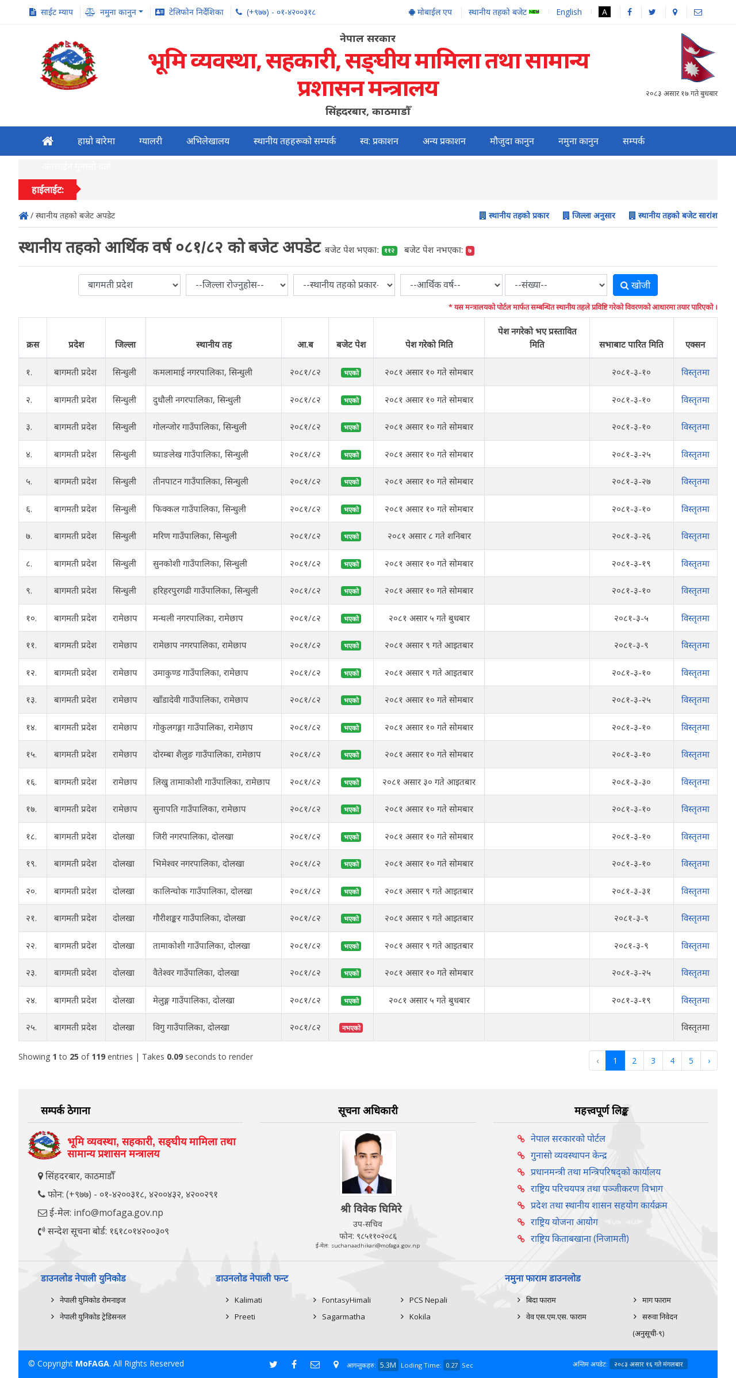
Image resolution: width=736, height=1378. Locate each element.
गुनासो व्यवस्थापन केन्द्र (569, 1155)
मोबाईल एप (430, 11)
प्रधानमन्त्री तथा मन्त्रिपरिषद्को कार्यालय (596, 1171)
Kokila (420, 1316)
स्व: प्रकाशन (379, 141)
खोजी (635, 285)
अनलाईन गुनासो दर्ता (76, 166)
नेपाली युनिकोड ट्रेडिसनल (93, 1316)
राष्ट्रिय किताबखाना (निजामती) (580, 1238)
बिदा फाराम (541, 1300)
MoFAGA (92, 1363)
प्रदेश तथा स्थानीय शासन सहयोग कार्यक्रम (599, 1205)
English (569, 11)
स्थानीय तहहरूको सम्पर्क (295, 141)
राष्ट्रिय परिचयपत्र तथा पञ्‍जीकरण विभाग (597, 1188)
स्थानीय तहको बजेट (504, 12)
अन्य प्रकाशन (444, 141)
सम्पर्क (634, 141)
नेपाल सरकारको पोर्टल (568, 1138)
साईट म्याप (57, 11)
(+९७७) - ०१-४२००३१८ (281, 11)
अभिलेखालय (207, 141)
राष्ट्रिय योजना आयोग (564, 1221)
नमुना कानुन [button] (118, 11)
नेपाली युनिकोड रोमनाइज (93, 1300)
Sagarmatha (343, 1316)
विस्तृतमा (695, 372)
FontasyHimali (346, 1300)
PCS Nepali (428, 1300)
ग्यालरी (150, 141)
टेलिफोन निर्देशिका (196, 11)
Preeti (245, 1316)
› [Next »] (709, 1060)
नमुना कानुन (578, 141)
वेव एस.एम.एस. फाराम (556, 1316)
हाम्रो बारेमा (96, 141)
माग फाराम (656, 1300)
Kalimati (248, 1300)
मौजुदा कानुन (512, 141)
